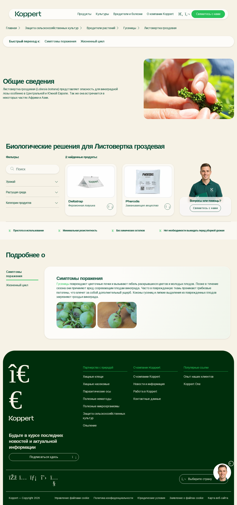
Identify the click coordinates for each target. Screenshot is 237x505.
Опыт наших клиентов (198, 376)
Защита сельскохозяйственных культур (52, 28)
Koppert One (192, 384)
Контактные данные (147, 398)
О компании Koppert (160, 14)
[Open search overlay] (180, 14)
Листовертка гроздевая (160, 28)
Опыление (90, 425)
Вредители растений (101, 28)
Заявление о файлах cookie (186, 497)
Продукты (84, 14)
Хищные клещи (93, 376)
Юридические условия (151, 497)
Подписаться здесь (53, 457)
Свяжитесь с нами (208, 14)
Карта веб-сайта (218, 497)
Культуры (102, 14)
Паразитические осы (97, 391)
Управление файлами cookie (71, 497)
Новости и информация (149, 384)
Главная (11, 28)
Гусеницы (129, 28)
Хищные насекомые (96, 384)
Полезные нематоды (97, 398)
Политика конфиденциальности (113, 497)
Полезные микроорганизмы (101, 406)
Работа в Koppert (145, 391)
